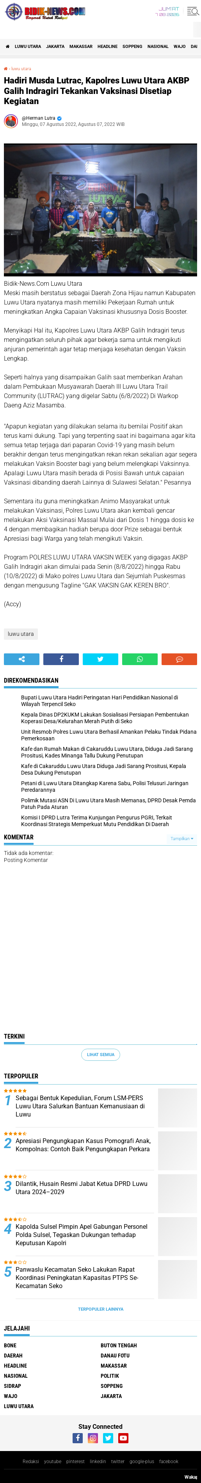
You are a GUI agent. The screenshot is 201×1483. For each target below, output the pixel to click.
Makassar (80, 46)
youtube (52, 1461)
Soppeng (132, 46)
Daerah (13, 1355)
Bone (10, 1345)
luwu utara (28, 46)
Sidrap (12, 1386)
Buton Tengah (119, 1345)
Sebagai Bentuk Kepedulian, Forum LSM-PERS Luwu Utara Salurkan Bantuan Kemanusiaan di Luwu (80, 1106)
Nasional (158, 46)
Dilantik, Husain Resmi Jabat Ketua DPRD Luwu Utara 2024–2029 (82, 1188)
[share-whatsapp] (140, 659)
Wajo (180, 46)
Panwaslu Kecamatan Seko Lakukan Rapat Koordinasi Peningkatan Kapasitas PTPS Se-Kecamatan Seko (77, 1278)
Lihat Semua (100, 1054)
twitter (118, 1461)
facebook (168, 1461)
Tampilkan (182, 838)
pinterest (75, 1461)
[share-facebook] (61, 659)
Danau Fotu (115, 1355)
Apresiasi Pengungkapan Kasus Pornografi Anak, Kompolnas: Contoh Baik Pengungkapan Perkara (83, 1145)
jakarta (55, 46)
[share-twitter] (100, 659)
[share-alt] (21, 659)
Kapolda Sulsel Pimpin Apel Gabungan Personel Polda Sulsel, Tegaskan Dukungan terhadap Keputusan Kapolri (82, 1235)
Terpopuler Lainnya (100, 1309)
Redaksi (31, 1461)
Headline (107, 46)
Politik (110, 1376)
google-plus (142, 1461)
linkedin (98, 1461)
